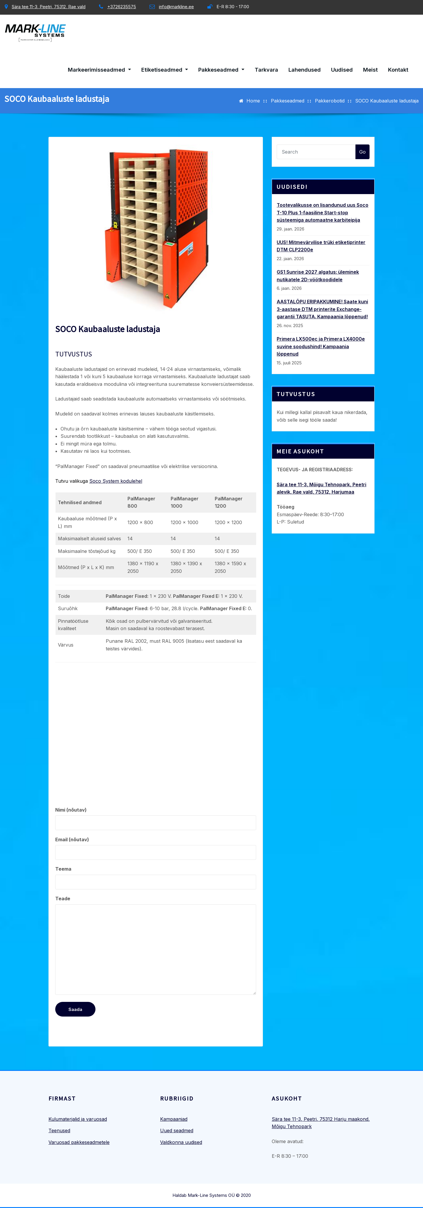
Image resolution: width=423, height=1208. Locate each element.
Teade (155, 945)
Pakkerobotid (330, 101)
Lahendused (304, 69)
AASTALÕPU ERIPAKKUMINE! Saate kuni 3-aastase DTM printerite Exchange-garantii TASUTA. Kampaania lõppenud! (322, 309)
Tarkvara (266, 69)
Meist (370, 69)
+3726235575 (121, 6)
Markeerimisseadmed (99, 69)
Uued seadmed (176, 1130)
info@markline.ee (176, 6)
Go (362, 152)
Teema (155, 877)
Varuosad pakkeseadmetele (79, 1142)
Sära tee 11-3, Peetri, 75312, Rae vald (48, 6)
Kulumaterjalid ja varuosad (77, 1119)
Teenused (59, 1130)
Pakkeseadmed (221, 69)
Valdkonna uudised (181, 1142)
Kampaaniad (173, 1119)
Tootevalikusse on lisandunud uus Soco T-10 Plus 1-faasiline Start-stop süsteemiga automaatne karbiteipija (322, 212)
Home (253, 101)
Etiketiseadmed (164, 69)
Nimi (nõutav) (155, 818)
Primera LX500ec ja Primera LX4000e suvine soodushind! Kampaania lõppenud (321, 346)
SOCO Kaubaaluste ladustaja (387, 101)
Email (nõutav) (155, 848)
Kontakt (398, 69)
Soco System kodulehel (115, 481)
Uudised (342, 69)
